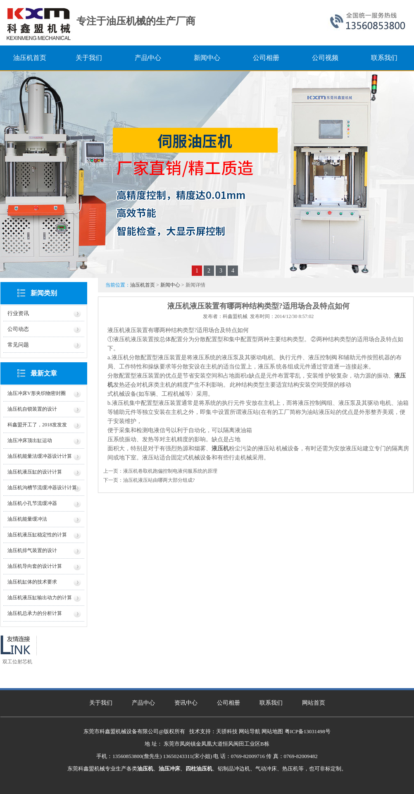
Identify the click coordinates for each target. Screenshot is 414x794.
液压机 (220, 448)
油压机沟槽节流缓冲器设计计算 (42, 487)
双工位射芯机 (17, 662)
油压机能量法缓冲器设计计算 (39, 456)
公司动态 (18, 329)
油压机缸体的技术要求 (32, 582)
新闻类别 (44, 293)
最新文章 (44, 373)
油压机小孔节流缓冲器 (32, 503)
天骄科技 (227, 731)
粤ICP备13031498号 (308, 731)
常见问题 (18, 345)
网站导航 (249, 731)
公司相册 (228, 703)
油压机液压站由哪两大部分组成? (159, 480)
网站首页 (313, 703)
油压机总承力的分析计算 (34, 613)
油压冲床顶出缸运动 (29, 440)
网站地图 (272, 731)
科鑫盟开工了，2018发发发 (37, 425)
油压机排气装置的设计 (32, 550)
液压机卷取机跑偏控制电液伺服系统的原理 (170, 471)
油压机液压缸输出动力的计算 (39, 597)
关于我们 (100, 703)
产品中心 (143, 703)
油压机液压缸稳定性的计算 (37, 535)
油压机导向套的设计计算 (34, 566)
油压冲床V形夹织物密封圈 (36, 393)
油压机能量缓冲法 (27, 519)
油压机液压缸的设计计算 (34, 472)
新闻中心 (170, 285)
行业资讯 (18, 313)
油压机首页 (142, 285)
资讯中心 (185, 703)
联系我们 (271, 703)
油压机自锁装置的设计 (32, 409)
